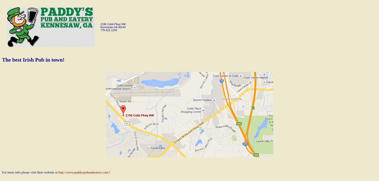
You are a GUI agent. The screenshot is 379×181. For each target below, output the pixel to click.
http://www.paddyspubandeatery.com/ (83, 172)
